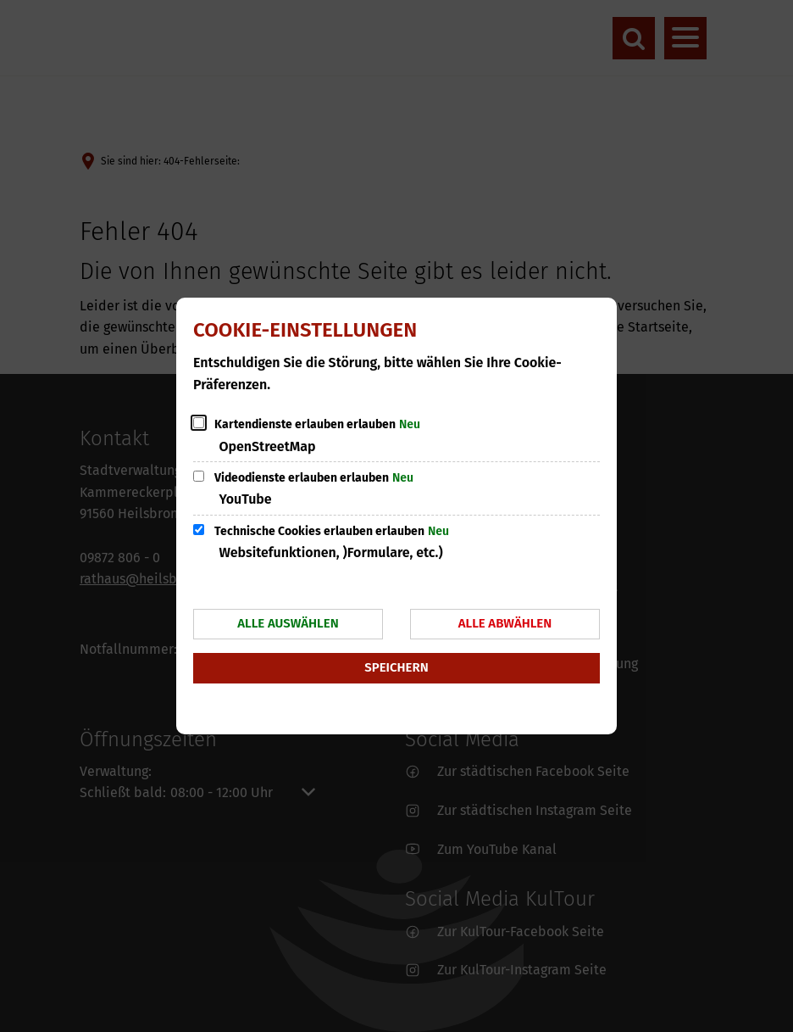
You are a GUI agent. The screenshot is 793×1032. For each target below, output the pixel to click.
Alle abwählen (505, 623)
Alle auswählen (287, 623)
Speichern (396, 667)
